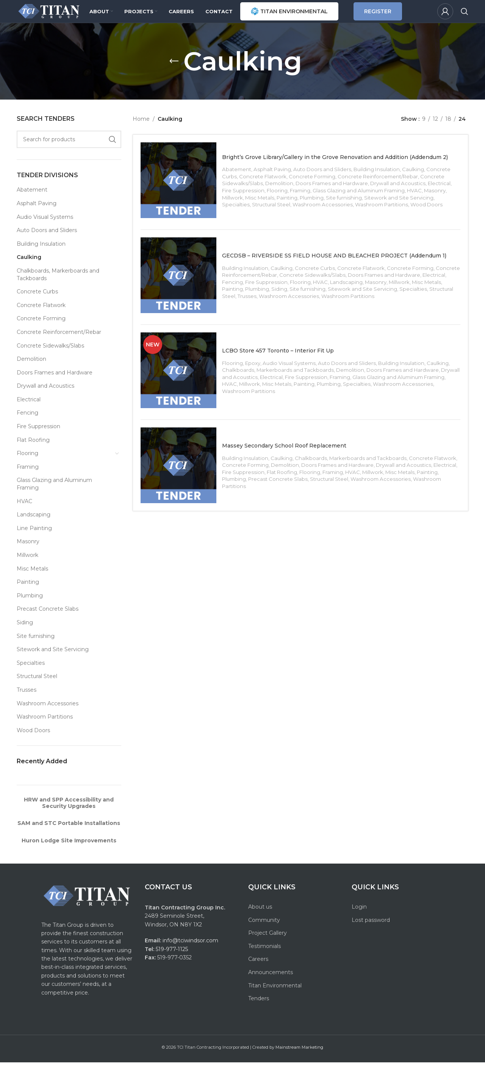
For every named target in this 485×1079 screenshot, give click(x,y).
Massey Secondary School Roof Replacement (307, 476)
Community (264, 936)
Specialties (31, 679)
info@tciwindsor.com (191, 957)
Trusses (26, 706)
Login (359, 923)
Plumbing (30, 612)
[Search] (464, 19)
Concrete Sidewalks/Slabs (50, 362)
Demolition (31, 375)
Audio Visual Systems (45, 233)
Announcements (270, 988)
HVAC (24, 518)
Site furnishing (36, 652)
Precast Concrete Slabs (47, 625)
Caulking (29, 273)
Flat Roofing (33, 456)
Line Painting (34, 544)
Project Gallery (267, 949)
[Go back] (173, 78)
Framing (28, 483)
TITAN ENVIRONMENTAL (313, 19)
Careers (258, 975)
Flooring (27, 469)
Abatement (32, 206)
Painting (28, 598)
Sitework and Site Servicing (53, 666)
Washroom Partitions (45, 733)
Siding (25, 639)
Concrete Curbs (37, 308)
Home (141, 135)
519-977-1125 (172, 965)
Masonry (28, 558)
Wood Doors (33, 747)
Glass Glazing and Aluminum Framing (54, 500)
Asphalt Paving (36, 220)
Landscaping (33, 531)
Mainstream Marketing (299, 1064)
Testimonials (264, 962)
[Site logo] (64, 19)
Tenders (258, 1015)
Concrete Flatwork (41, 321)
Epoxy (256, 391)
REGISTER (405, 19)
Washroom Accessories (47, 720)
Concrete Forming (41, 335)
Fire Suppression (38, 443)
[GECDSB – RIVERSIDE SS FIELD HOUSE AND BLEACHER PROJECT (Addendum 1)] (182, 299)
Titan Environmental (275, 1002)
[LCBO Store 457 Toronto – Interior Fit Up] (182, 398)
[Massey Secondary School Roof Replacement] (182, 497)
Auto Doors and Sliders (47, 246)
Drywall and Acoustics (45, 402)
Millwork (27, 571)
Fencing (27, 429)
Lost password (371, 936)
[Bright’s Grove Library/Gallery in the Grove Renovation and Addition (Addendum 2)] (182, 201)
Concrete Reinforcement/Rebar (59, 348)
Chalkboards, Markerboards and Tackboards (58, 291)
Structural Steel (37, 692)
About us (260, 923)
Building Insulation (41, 260)
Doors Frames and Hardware (54, 389)
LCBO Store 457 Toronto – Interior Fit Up (298, 378)
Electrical (29, 416)
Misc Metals (32, 585)
